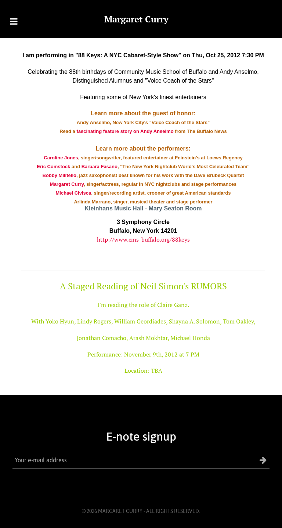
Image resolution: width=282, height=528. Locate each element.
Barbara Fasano (100, 166)
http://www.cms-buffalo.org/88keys (143, 239)
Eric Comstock (53, 166)
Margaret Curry (136, 19)
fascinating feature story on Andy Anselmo (124, 131)
